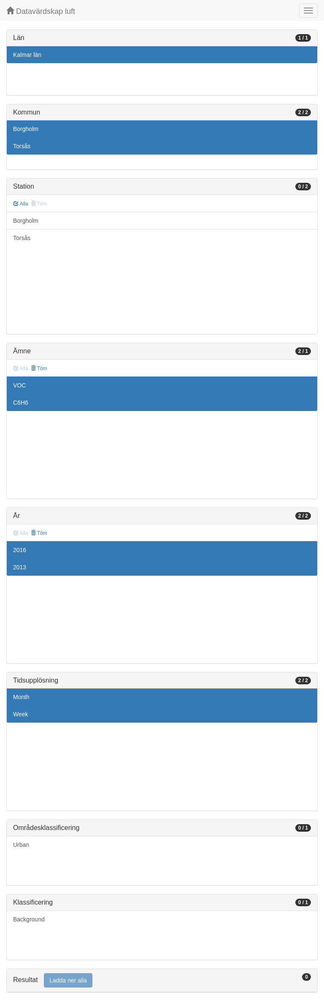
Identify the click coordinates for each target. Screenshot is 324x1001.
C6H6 (20, 402)
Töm (39, 368)
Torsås (21, 146)
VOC (19, 385)
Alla (21, 204)
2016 (19, 550)
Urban (21, 844)
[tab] (162, 980)
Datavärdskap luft (40, 11)
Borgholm (25, 128)
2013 (19, 567)
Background (29, 919)
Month (21, 697)
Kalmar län (27, 54)
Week (20, 714)
